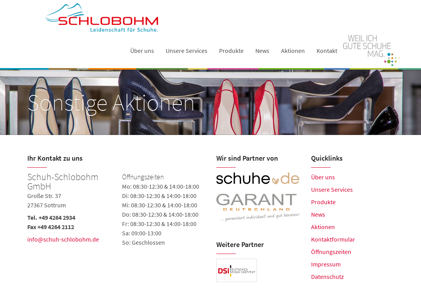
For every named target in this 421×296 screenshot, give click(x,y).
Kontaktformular (333, 239)
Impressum (326, 264)
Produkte (231, 50)
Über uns (142, 50)
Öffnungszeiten (331, 252)
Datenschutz (327, 276)
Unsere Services (186, 50)
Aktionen (293, 50)
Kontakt (327, 50)
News (262, 50)
